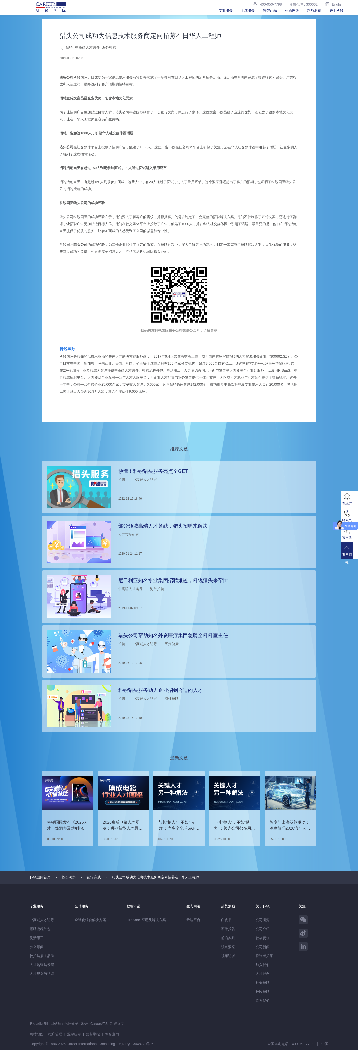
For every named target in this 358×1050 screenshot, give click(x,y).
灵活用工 (37, 938)
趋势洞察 (314, 10)
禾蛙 (84, 1024)
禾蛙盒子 (71, 1024)
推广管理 (55, 1034)
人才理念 (263, 974)
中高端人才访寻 (42, 920)
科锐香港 (117, 1024)
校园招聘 (263, 992)
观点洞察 (228, 947)
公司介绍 (263, 929)
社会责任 (263, 938)
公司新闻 (263, 947)
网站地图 (37, 1034)
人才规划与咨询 (42, 974)
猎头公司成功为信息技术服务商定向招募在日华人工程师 (155, 877)
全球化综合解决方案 (90, 920)
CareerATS (99, 1024)
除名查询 (112, 1034)
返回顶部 (349, 554)
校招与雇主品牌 (42, 956)
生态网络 (292, 10)
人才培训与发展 (42, 965)
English (334, 4)
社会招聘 (263, 983)
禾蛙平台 (193, 920)
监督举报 (93, 1034)
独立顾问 (37, 947)
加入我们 (263, 965)
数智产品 (270, 10)
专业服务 (226, 10)
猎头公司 (66, 77)
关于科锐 (336, 10)
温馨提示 (74, 1034)
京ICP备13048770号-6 (136, 1044)
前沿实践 (94, 877)
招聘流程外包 (40, 929)
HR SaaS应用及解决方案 (146, 920)
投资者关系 (264, 956)
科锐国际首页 (40, 877)
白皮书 (226, 920)
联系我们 (263, 1001)
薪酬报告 (228, 929)
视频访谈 (228, 956)
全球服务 (248, 10)
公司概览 (263, 920)
